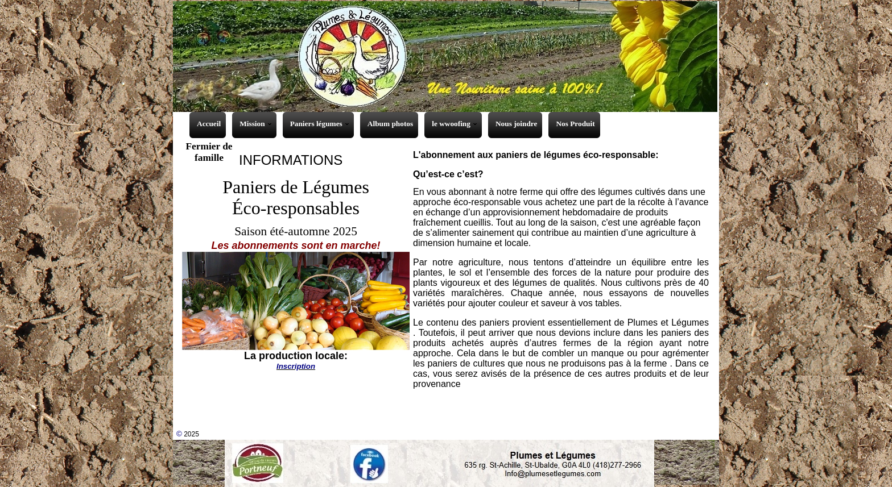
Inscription (295, 366)
